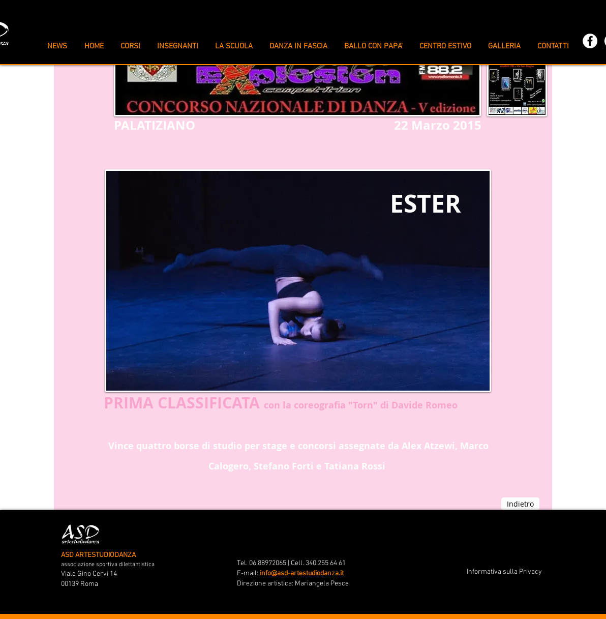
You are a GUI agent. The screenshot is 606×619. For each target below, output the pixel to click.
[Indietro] (520, 503)
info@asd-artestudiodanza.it (302, 573)
